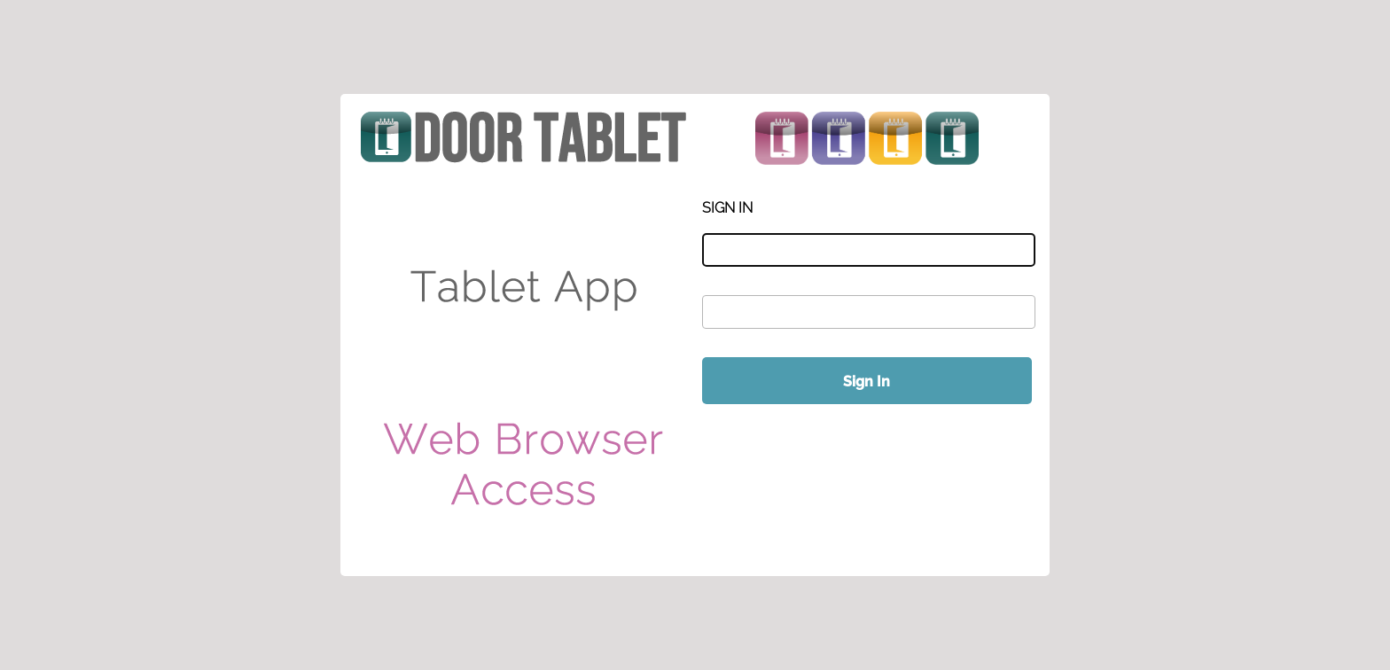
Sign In (866, 381)
